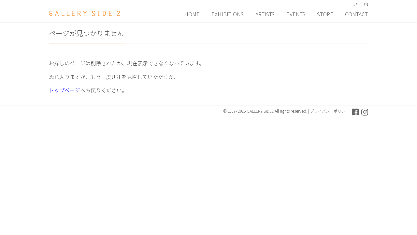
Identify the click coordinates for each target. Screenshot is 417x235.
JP (355, 4)
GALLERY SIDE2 (260, 111)
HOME (192, 13)
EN (366, 4)
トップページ (64, 90)
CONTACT (356, 13)
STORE (325, 13)
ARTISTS (265, 13)
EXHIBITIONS (228, 13)
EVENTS (296, 13)
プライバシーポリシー (329, 111)
